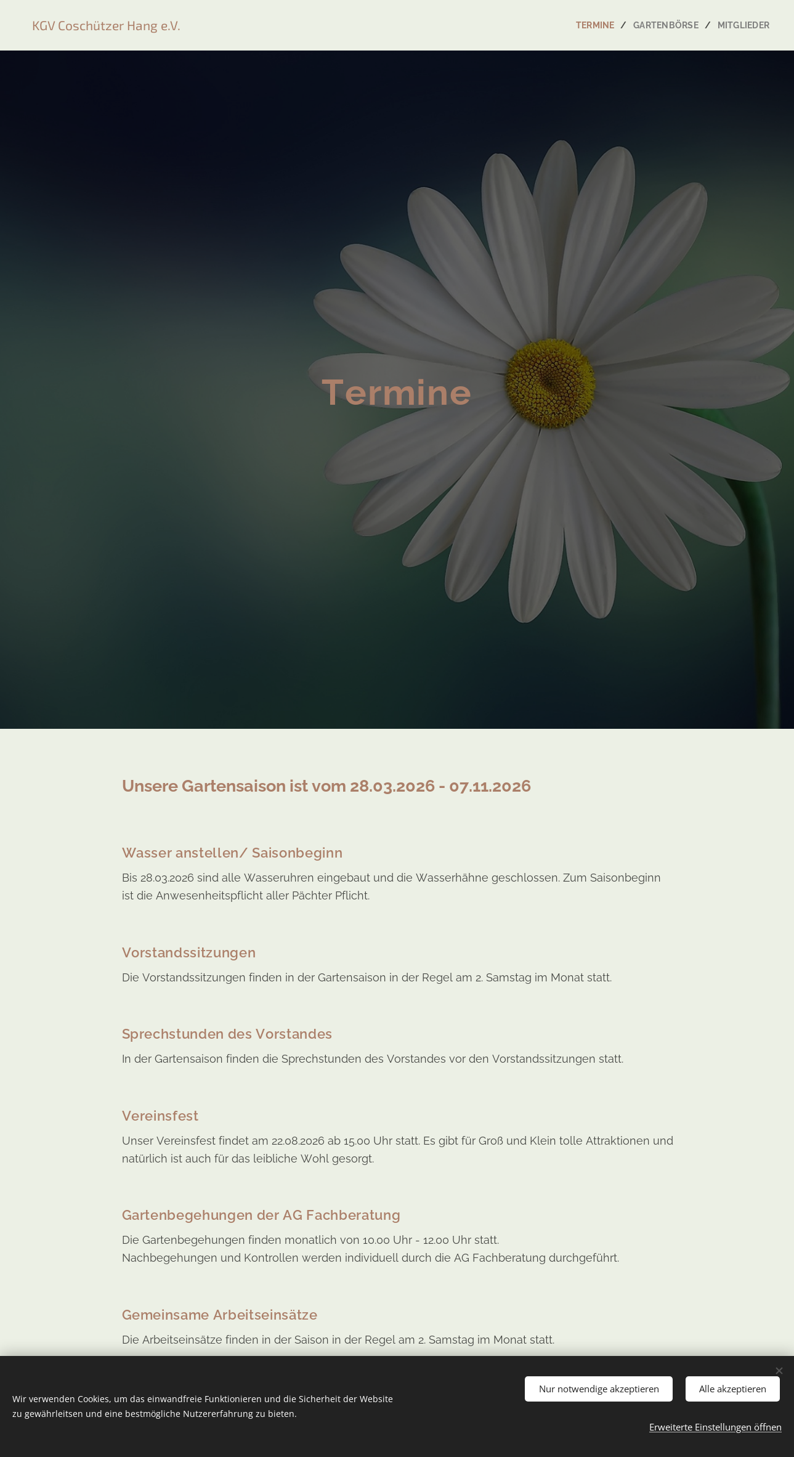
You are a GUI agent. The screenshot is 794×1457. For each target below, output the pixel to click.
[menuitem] (593, 25)
